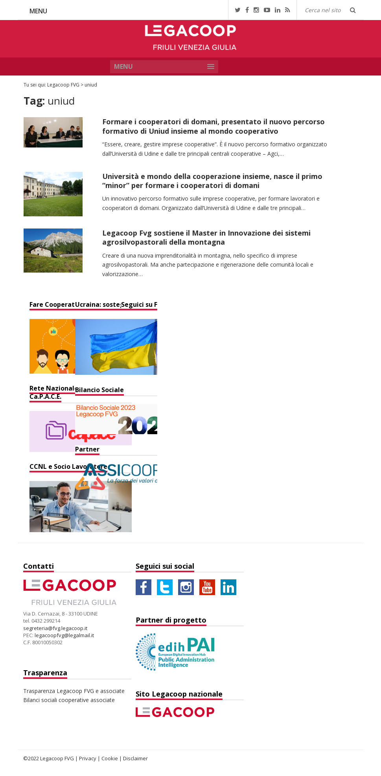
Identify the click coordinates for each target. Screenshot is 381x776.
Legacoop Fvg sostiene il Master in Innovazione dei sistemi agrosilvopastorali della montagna (206, 237)
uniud (91, 84)
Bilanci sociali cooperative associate (69, 700)
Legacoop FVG (63, 84)
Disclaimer (135, 758)
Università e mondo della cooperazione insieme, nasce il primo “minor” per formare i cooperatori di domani (212, 180)
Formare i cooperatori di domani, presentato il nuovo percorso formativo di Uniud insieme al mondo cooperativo (213, 126)
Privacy (87, 758)
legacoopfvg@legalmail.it (64, 635)
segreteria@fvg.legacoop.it (55, 628)
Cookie (109, 758)
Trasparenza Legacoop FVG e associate (74, 691)
